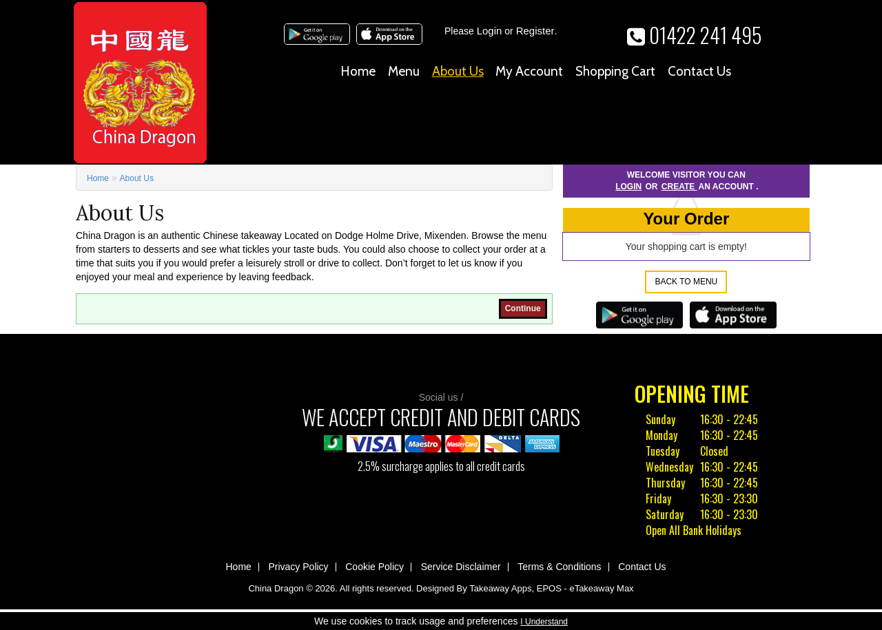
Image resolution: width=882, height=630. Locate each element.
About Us (458, 71)
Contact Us (699, 71)
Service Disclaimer (461, 566)
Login (489, 30)
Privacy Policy (298, 566)
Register (535, 30)
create (679, 186)
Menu (404, 71)
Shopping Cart (615, 71)
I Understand (544, 622)
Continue (523, 308)
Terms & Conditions (559, 566)
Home (358, 71)
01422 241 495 (694, 34)
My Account (529, 71)
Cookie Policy (374, 566)
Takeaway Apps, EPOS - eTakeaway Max (551, 588)
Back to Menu (686, 281)
